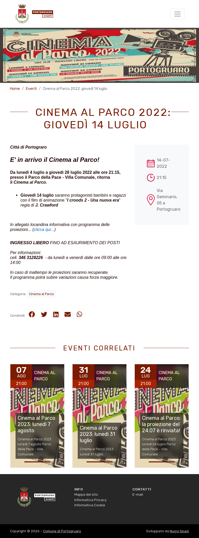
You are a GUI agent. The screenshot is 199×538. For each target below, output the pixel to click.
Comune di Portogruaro (62, 531)
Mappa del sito (86, 494)
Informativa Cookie (89, 505)
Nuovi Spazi (179, 531)
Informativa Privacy (90, 500)
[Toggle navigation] (177, 14)
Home (15, 89)
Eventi (31, 89)
